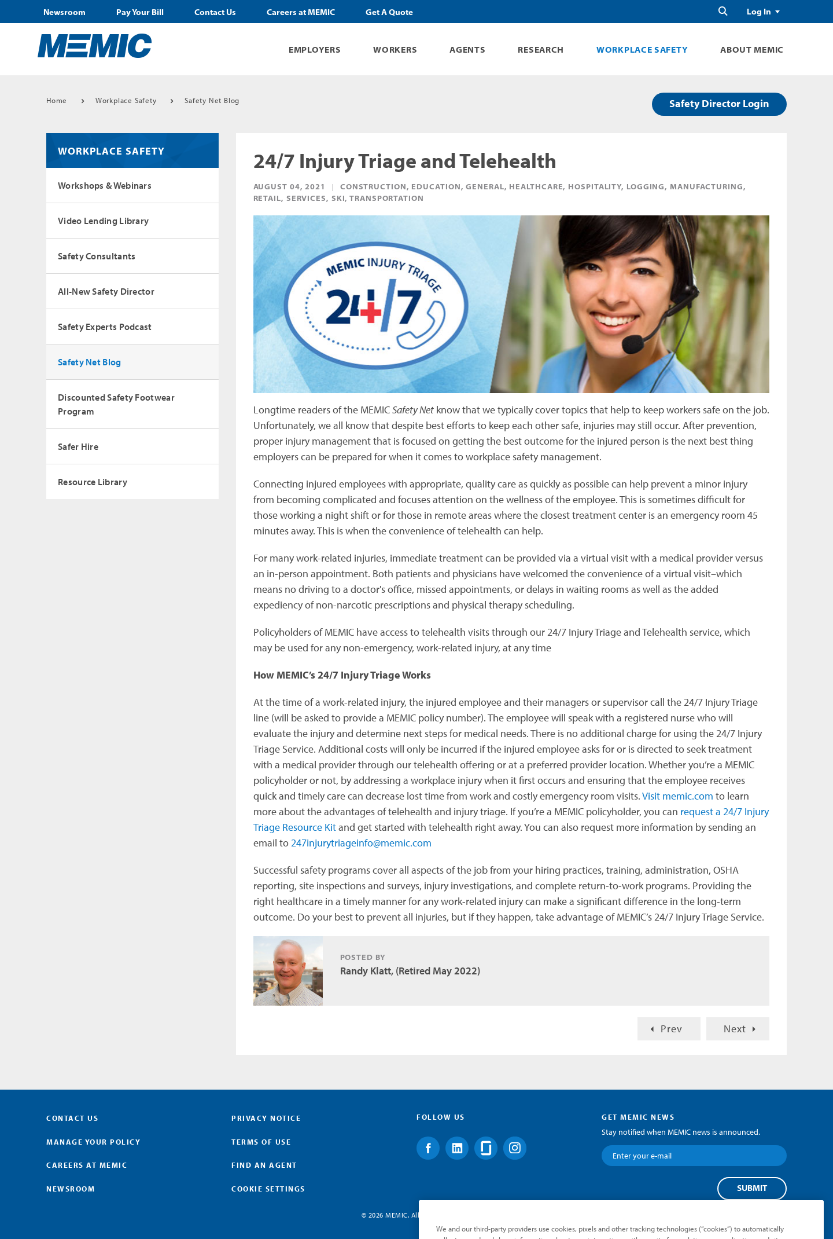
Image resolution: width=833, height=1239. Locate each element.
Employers (315, 49)
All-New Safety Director (106, 291)
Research (541, 49)
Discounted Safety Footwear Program (116, 404)
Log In (759, 11)
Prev (672, 1028)
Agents (467, 49)
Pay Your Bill (140, 12)
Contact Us (215, 12)
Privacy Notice (266, 1118)
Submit (752, 1188)
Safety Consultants (96, 256)
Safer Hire (78, 446)
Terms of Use (261, 1141)
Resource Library (92, 481)
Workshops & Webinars (105, 185)
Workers (395, 49)
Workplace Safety (642, 49)
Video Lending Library (103, 220)
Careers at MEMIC (301, 12)
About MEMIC (752, 49)
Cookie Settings (268, 1188)
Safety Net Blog (212, 100)
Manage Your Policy (93, 1141)
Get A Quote (389, 12)
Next (735, 1028)
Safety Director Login (719, 103)
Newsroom (64, 12)
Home (56, 100)
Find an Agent (264, 1165)
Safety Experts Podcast (105, 326)
